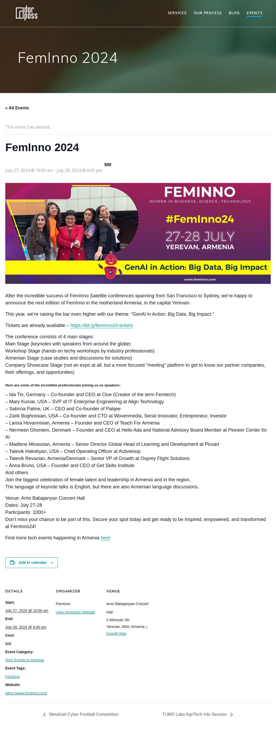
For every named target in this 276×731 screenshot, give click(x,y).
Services (177, 12)
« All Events (17, 108)
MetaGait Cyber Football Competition (83, 714)
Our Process (208, 12)
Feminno (12, 676)
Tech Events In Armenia (24, 660)
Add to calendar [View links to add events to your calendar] (33, 562)
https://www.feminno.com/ (26, 693)
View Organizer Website (75, 612)
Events (255, 12)
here (105, 537)
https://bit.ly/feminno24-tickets (101, 325)
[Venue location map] (185, 612)
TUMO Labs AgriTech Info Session (195, 714)
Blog (234, 12)
